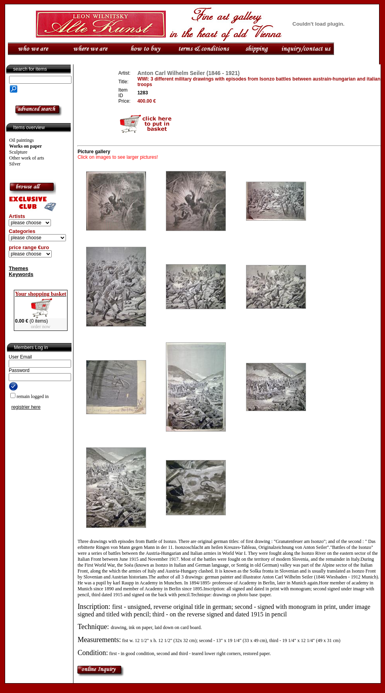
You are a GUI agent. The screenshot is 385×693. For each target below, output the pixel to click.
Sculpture (18, 152)
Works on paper (25, 146)
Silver (15, 164)
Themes (18, 268)
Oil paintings (21, 140)
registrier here (26, 407)
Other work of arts (26, 158)
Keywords (21, 274)
